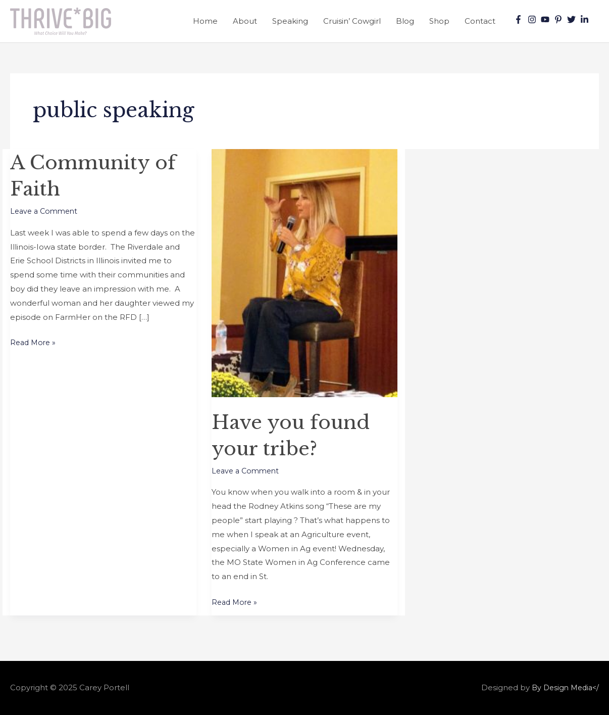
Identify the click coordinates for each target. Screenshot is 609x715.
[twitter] (572, 19)
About (245, 21)
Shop (439, 21)
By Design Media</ (563, 687)
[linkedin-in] (585, 19)
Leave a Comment (46, 211)
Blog (405, 21)
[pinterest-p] (559, 19)
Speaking (290, 21)
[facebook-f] (519, 19)
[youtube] (546, 19)
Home (205, 21)
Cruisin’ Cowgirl (352, 21)
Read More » (34, 341)
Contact (480, 21)
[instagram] (533, 19)
